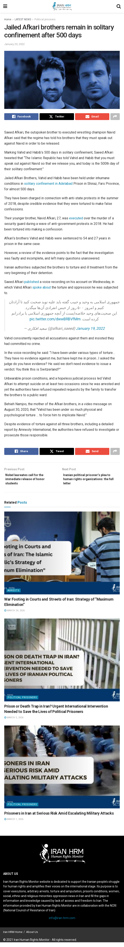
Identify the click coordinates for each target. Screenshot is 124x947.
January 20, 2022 (14, 44)
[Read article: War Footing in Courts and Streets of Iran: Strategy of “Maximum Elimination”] (62, 557)
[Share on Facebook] (21, 117)
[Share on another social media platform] (115, 117)
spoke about (41, 289)
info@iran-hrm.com (62, 923)
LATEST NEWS (23, 19)
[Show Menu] (5, 6)
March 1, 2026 (13, 823)
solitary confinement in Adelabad (48, 185)
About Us (32, 936)
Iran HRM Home (12, 936)
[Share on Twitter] (57, 117)
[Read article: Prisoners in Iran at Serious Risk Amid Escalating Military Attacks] (62, 771)
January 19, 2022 (90, 329)
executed (76, 219)
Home (7, 19)
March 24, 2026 (14, 615)
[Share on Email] (92, 117)
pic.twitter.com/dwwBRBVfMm (55, 320)
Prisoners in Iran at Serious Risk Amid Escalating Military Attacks (59, 818)
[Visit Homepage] (62, 6)
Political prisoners (45, 19)
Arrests (13, 595)
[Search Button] (119, 6)
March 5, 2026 (13, 722)
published (32, 283)
